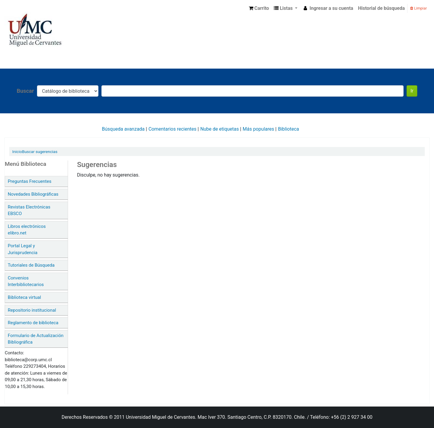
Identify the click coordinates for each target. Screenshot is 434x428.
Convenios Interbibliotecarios (26, 281)
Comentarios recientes (173, 129)
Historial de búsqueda (381, 8)
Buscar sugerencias (40, 151)
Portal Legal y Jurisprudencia (22, 249)
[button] (258, 8)
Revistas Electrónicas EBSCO (29, 210)
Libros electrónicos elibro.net (27, 230)
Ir (411, 91)
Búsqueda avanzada (123, 129)
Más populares (258, 129)
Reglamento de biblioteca (33, 322)
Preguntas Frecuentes (29, 181)
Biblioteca (288, 129)
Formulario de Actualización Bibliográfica (36, 339)
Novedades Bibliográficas (33, 194)
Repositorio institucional (32, 310)
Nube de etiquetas (219, 129)
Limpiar (418, 8)
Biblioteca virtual (24, 297)
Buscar (25, 91)
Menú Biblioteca (25, 163)
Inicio (17, 151)
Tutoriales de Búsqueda (31, 265)
